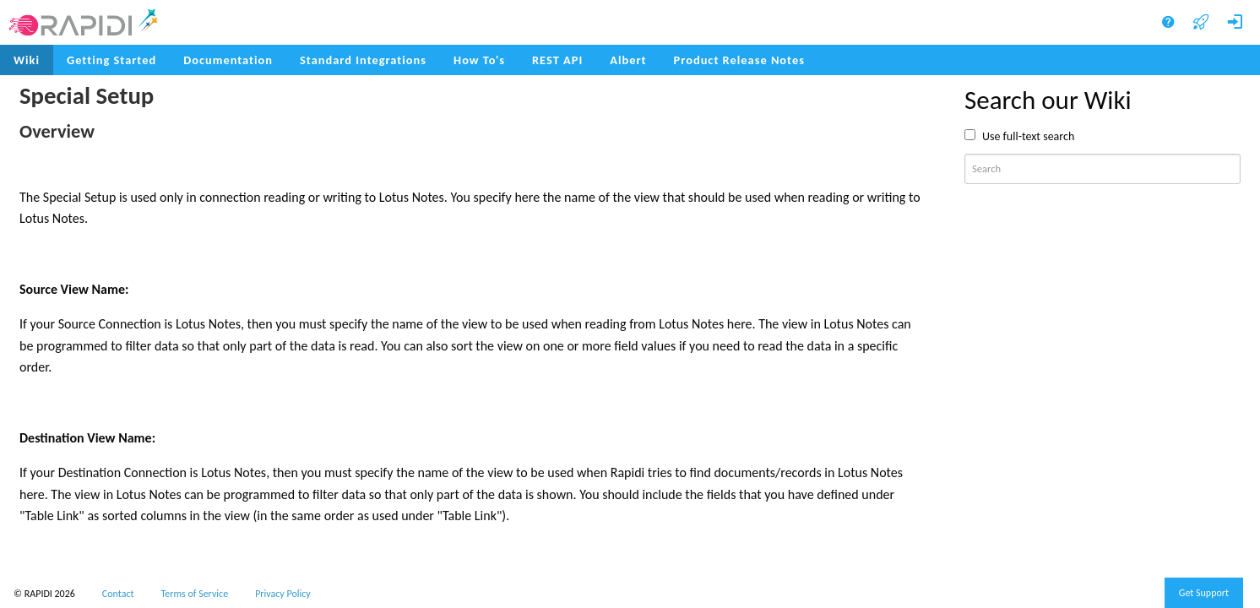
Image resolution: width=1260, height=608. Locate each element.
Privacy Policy (283, 594)
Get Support (1204, 593)
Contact (118, 594)
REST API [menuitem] (557, 60)
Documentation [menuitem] (228, 60)
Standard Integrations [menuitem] (363, 60)
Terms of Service (195, 594)
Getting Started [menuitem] (111, 60)
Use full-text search (1028, 136)
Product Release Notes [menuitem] (739, 60)
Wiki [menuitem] (27, 60)
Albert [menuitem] (628, 60)
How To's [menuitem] (479, 60)
